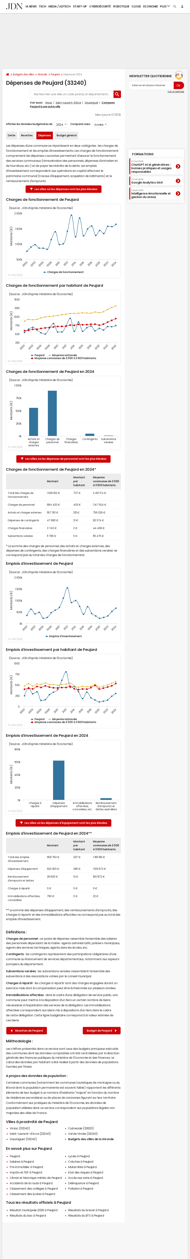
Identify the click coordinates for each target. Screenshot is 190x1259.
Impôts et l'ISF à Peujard (26, 1172)
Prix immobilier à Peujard (26, 1166)
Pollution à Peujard (80, 1188)
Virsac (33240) (20, 1128)
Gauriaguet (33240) (23, 1139)
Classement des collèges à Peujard (34, 1188)
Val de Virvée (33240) (83, 1133)
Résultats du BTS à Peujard (86, 1215)
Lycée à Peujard (79, 1156)
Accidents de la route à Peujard (31, 1183)
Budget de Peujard (102, 1030)
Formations (142, 154)
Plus (165, 6)
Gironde (42, 74)
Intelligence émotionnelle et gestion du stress (151, 193)
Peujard (55, 74)
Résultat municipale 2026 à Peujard (34, 1210)
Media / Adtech (59, 6)
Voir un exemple (176, 92)
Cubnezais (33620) (81, 1128)
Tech (42, 6)
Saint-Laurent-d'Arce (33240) (30, 1133)
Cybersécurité (100, 6)
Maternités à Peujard (82, 1166)
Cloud (136, 6)
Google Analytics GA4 (147, 181)
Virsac (48, 102)
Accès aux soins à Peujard (85, 1177)
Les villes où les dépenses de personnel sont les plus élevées (64, 459)
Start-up (80, 6)
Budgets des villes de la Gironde (91, 1139)
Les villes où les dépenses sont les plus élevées (63, 189)
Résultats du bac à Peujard (28, 1215)
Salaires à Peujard (22, 1161)
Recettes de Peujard (27, 1030)
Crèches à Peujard (80, 1161)
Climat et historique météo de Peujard (36, 1177)
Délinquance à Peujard (83, 1183)
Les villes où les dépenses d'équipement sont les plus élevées (63, 823)
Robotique (121, 6)
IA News (31, 6)
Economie (150, 6)
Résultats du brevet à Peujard (88, 1210)
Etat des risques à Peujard (85, 1172)
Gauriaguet (91, 102)
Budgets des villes (23, 74)
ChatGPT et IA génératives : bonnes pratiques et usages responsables (151, 166)
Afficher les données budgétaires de (29, 124)
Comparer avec (80, 124)
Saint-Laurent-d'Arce (68, 102)
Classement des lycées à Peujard (32, 1193)
